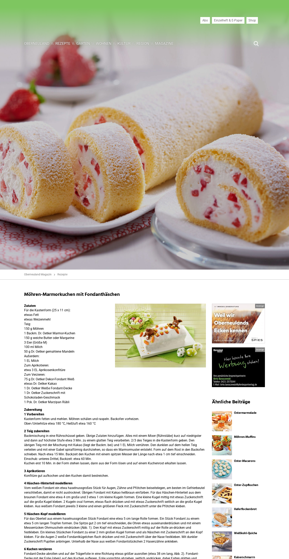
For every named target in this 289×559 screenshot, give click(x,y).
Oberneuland (36, 43)
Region (142, 43)
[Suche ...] (244, 43)
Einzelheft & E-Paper (228, 20)
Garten (83, 43)
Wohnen (103, 43)
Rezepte (62, 43)
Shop (252, 20)
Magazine (164, 43)
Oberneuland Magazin (38, 274)
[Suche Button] (256, 43)
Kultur (123, 43)
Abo (205, 20)
